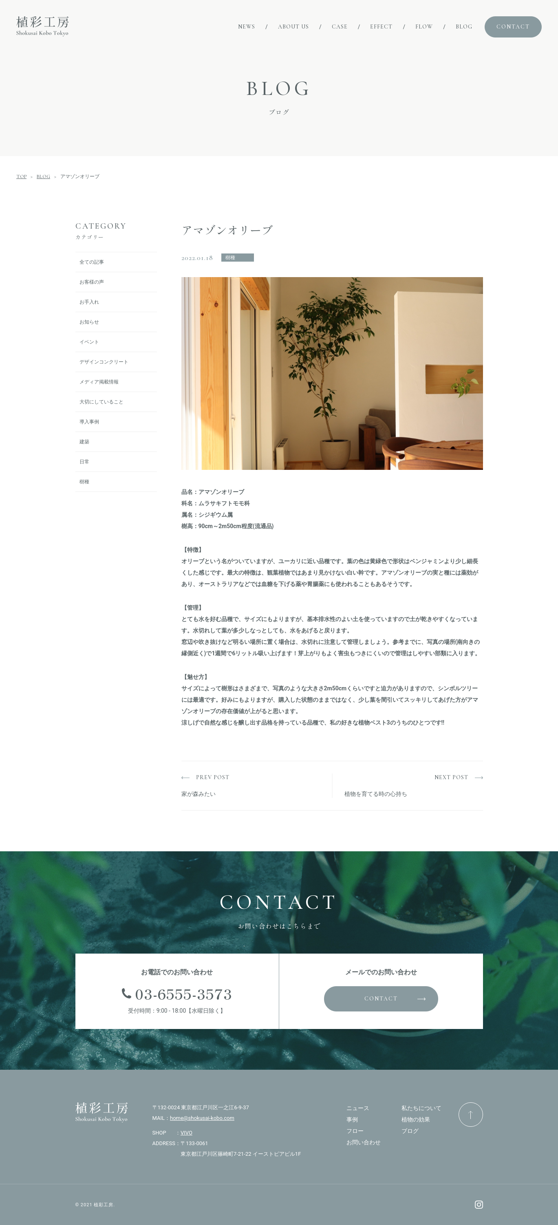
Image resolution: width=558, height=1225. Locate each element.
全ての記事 (91, 262)
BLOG (43, 176)
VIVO (186, 1133)
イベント (89, 342)
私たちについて (421, 1108)
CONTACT (381, 998)
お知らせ (89, 322)
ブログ (410, 1131)
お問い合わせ (363, 1142)
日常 (84, 462)
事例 (352, 1119)
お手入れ (89, 302)
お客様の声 (91, 282)
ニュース (357, 1108)
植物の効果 (415, 1119)
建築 (84, 442)
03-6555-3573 (183, 993)
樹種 (84, 482)
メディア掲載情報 (99, 382)
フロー (355, 1131)
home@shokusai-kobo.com (202, 1118)
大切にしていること (101, 402)
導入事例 (89, 422)
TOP (21, 176)
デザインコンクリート (103, 362)
